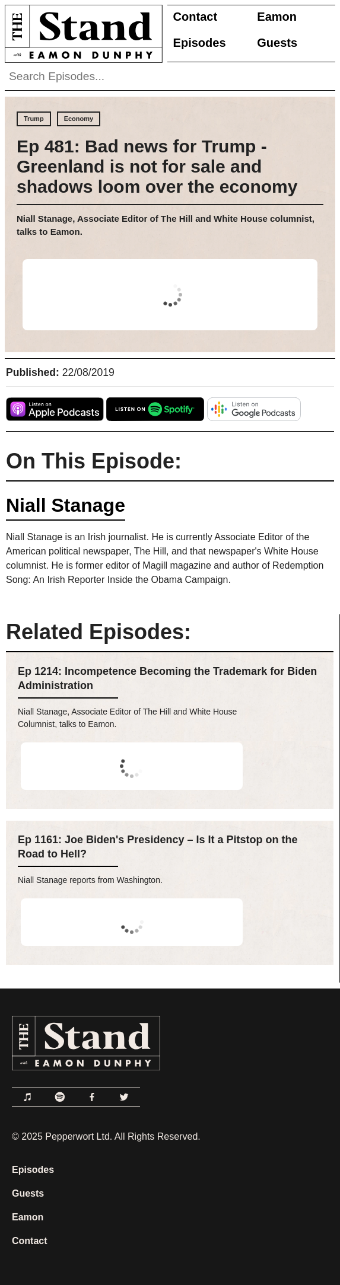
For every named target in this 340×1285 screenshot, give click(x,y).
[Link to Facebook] (92, 1097)
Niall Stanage (65, 505)
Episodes (199, 42)
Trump (34, 118)
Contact (195, 16)
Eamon (277, 16)
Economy (79, 118)
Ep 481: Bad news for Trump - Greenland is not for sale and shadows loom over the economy (157, 166)
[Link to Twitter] (124, 1097)
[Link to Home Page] (81, 33)
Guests (277, 42)
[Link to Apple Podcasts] (28, 1097)
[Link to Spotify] (60, 1097)
